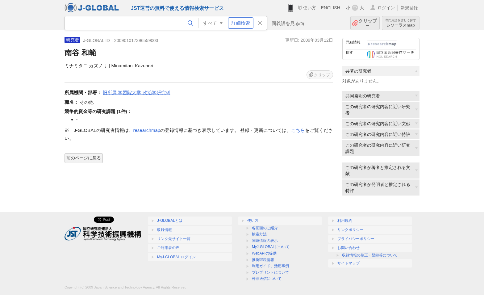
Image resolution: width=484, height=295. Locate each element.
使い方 (309, 7)
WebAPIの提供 (264, 253)
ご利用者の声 (168, 248)
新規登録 (409, 7)
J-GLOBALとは (169, 220)
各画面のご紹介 (265, 228)
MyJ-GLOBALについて (271, 247)
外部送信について (267, 278)
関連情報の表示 (265, 240)
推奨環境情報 (263, 260)
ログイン (386, 7)
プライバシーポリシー (355, 239)
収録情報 (164, 230)
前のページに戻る (83, 157)
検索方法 (259, 234)
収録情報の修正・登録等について (370, 255)
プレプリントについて (270, 272)
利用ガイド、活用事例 (270, 266)
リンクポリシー (350, 230)
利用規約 (344, 220)
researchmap (147, 130)
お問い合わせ (348, 248)
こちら (298, 130)
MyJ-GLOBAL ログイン (176, 257)
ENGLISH (330, 7)
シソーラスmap (400, 23)
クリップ (367, 23)
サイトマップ (348, 263)
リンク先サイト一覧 (173, 239)
